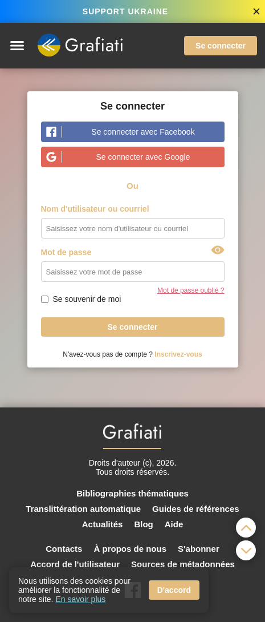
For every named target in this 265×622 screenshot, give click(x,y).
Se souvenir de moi (87, 299)
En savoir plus (80, 599)
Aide (174, 524)
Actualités (102, 524)
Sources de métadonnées (183, 564)
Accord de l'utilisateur (75, 564)
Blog (143, 524)
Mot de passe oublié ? (190, 290)
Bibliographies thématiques (132, 493)
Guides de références (195, 509)
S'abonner (198, 549)
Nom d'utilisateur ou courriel (95, 208)
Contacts (64, 549)
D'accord (174, 590)
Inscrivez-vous (178, 354)
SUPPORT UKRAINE (125, 11)
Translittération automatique (83, 509)
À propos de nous (129, 549)
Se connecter (220, 45)
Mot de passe (66, 252)
